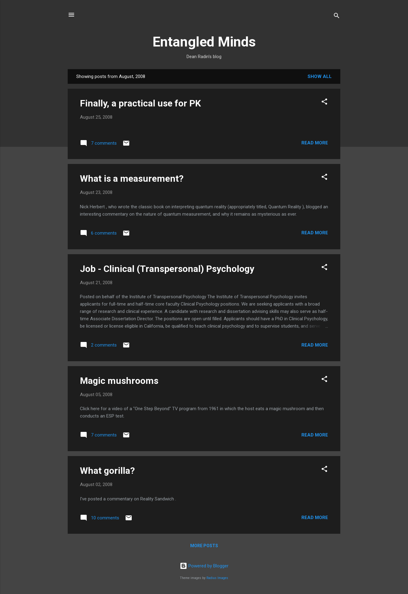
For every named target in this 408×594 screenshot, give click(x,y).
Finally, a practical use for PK (140, 103)
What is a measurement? (131, 178)
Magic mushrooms (119, 380)
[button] (324, 102)
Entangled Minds (204, 42)
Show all (320, 76)
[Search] (336, 16)
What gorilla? (107, 470)
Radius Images (217, 578)
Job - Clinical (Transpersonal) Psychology (167, 268)
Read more (314, 143)
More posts (204, 545)
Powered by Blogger (204, 566)
